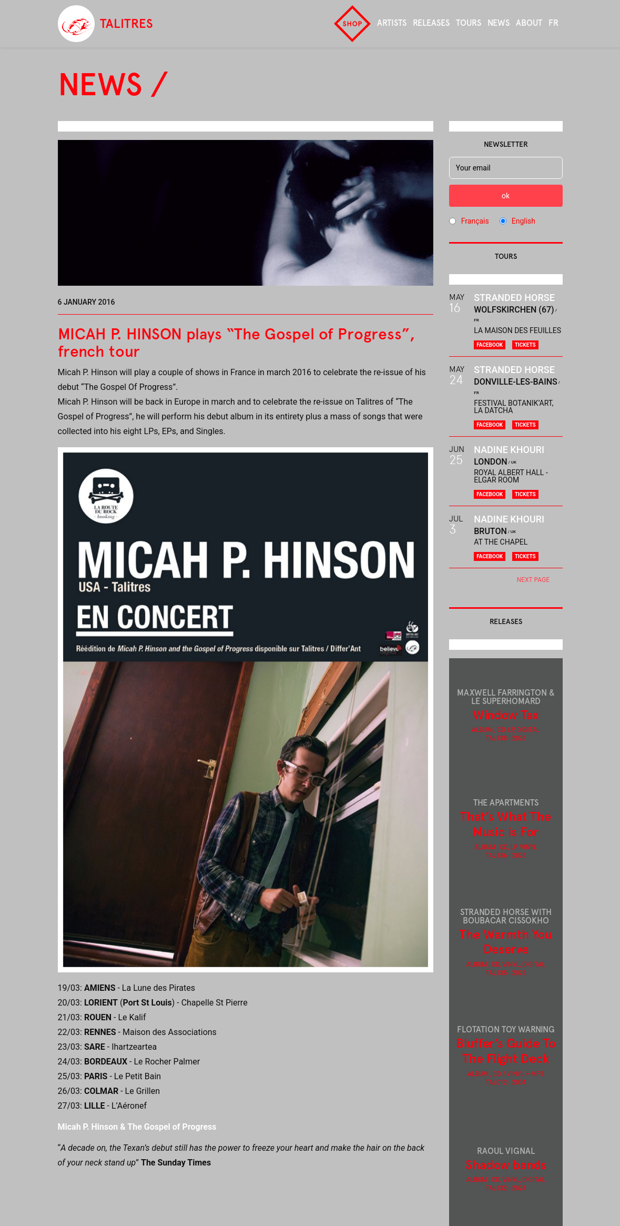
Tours (468, 23)
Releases (431, 23)
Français (475, 221)
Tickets (525, 345)
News (498, 23)
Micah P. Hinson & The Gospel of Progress (137, 1127)
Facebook (489, 345)
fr (553, 23)
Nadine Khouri (509, 449)
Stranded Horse (514, 297)
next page (533, 580)
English (523, 221)
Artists (391, 23)
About (529, 23)
